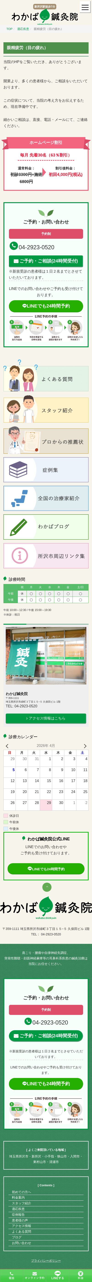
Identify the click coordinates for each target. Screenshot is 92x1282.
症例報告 (18, 1214)
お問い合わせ (21, 1243)
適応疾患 (18, 1209)
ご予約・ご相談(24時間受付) (48, 260)
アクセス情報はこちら (47, 718)
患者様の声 (20, 1220)
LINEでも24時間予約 (46, 305)
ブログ (17, 1237)
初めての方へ (21, 1192)
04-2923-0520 (36, 247)
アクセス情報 (21, 1226)
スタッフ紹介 (21, 1203)
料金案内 (18, 1197)
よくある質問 (21, 1231)
